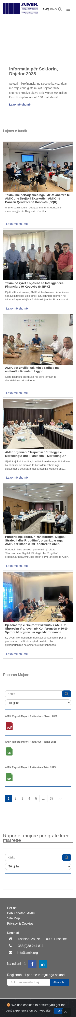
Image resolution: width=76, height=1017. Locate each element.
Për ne (12, 908)
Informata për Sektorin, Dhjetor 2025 (33, 71)
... (43, 798)
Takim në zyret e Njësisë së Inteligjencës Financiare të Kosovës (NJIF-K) (34, 284)
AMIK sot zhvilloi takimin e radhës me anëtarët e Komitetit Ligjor (32, 369)
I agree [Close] (60, 1010)
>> (60, 798)
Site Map (13, 918)
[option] (38, 66)
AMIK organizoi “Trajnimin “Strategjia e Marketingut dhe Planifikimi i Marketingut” (35, 453)
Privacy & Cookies (20, 923)
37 (52, 798)
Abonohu (59, 982)
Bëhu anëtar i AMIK (21, 913)
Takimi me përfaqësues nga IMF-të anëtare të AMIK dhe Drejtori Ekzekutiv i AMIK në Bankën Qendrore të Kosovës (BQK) (37, 198)
